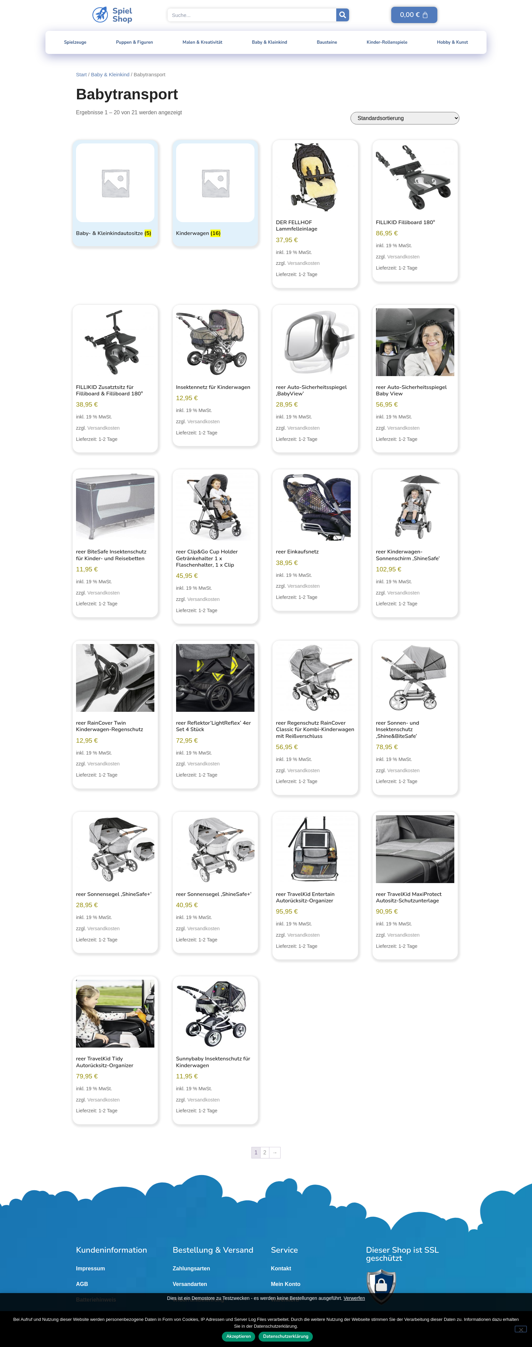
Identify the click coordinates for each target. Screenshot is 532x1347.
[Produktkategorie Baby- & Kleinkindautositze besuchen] (115, 191)
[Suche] (342, 14)
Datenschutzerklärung (286, 1337)
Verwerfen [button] (354, 1298)
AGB (82, 1284)
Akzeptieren (239, 1337)
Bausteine (327, 42)
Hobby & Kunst (452, 42)
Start (81, 74)
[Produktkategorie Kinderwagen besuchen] (215, 191)
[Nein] (521, 1329)
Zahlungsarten (191, 1268)
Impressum (90, 1268)
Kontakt (281, 1268)
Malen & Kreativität (202, 42)
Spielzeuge (75, 42)
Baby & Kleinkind (269, 42)
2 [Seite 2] (264, 1152)
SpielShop (122, 14)
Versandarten (190, 1284)
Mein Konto (285, 1284)
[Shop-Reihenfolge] (404, 118)
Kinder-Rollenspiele (387, 42)
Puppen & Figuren (134, 42)
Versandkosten (303, 263)
